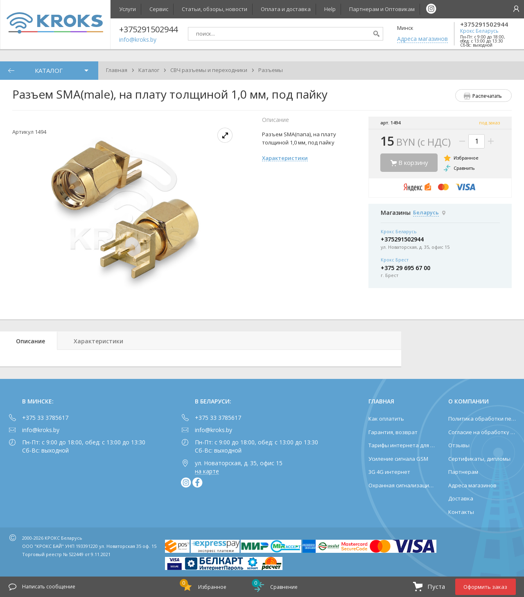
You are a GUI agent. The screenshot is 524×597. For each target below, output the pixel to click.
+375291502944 (484, 24)
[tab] (28, 340)
